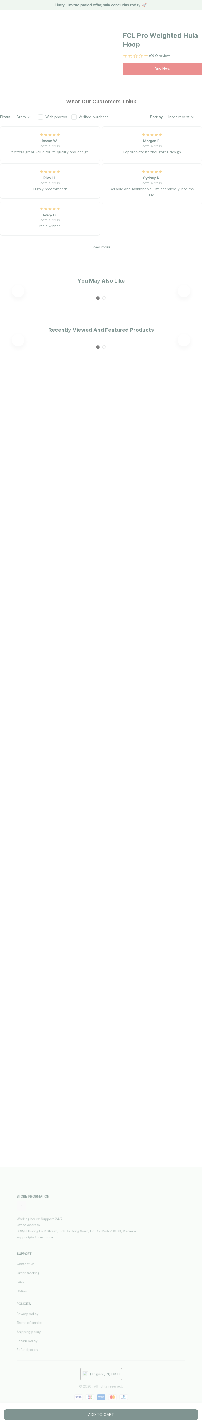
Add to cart (101, 1414)
